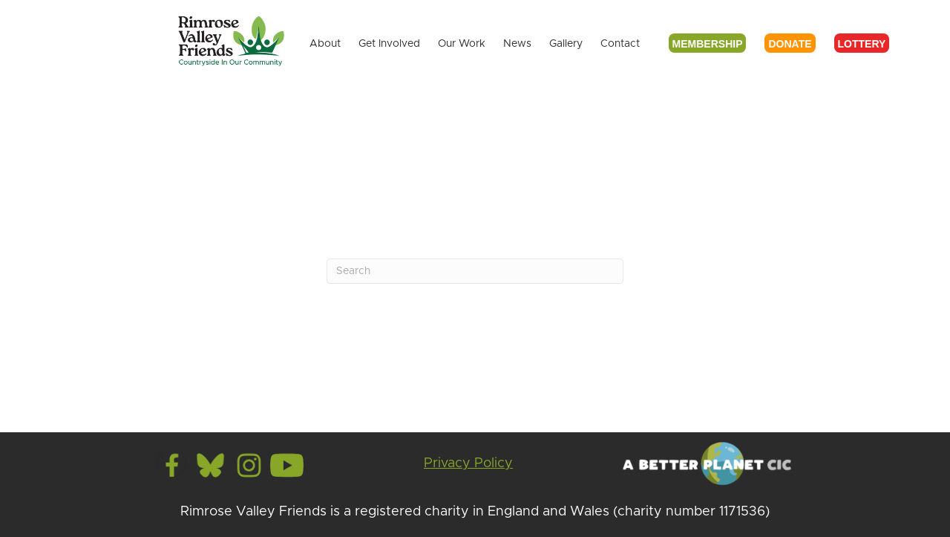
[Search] (475, 271)
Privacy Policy (468, 463)
